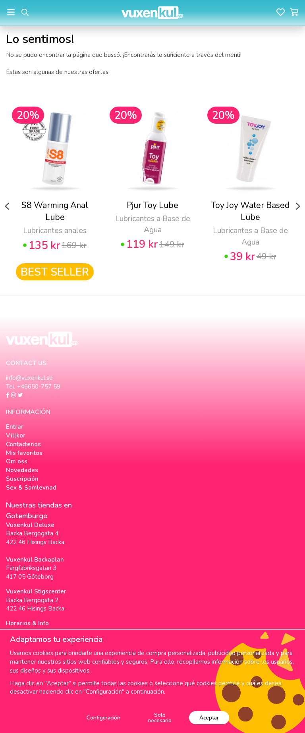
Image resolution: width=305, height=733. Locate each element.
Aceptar (209, 717)
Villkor (15, 435)
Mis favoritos (24, 453)
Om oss (16, 461)
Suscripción (22, 479)
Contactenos (23, 444)
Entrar (14, 427)
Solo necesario (160, 717)
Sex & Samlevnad (31, 488)
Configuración (103, 717)
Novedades (22, 470)
